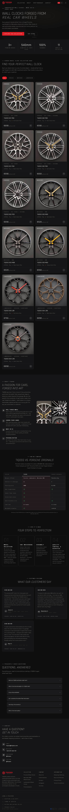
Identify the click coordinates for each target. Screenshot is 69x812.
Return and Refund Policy (13, 804)
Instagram (41, 783)
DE (61, 2)
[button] (18, 105)
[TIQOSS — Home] (7, 2)
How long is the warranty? (15, 704)
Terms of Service (10, 801)
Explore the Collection (13, 34)
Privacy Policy (57, 780)
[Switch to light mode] (65, 3)
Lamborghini (29, 78)
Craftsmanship (38, 3)
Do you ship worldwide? (14, 692)
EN (58, 2)
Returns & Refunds (59, 777)
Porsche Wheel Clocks (29, 775)
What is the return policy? (14, 710)
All (4, 78)
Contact (48, 3)
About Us (41, 775)
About (29, 3)
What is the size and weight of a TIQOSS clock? (19, 686)
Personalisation (28, 787)
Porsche (11, 78)
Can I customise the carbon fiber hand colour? (19, 698)
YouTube (41, 785)
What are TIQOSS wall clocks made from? (18, 680)
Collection (21, 3)
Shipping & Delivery (59, 775)
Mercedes (20, 78)
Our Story (31, 34)
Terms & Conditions (59, 783)
